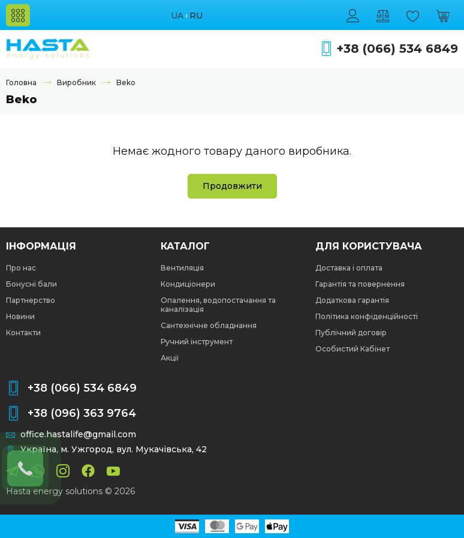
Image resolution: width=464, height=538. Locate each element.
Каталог (185, 246)
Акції (170, 357)
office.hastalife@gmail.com (78, 434)
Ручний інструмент (197, 341)
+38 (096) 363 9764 (82, 413)
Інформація (41, 246)
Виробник (76, 82)
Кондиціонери (188, 283)
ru (196, 15)
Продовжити (232, 186)
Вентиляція (182, 267)
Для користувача (368, 246)
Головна (21, 82)
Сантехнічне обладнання (209, 325)
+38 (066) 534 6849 (397, 48)
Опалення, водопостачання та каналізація (218, 305)
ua (177, 15)
